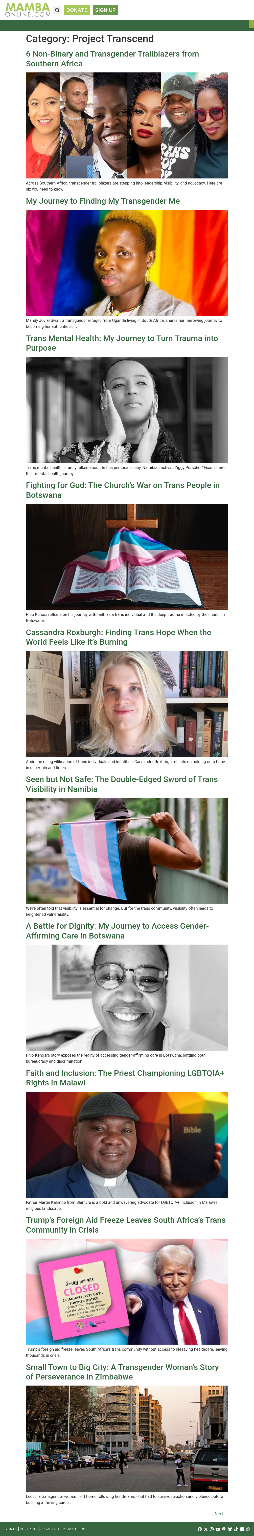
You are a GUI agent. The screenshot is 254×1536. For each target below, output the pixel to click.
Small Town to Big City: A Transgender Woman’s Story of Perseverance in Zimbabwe (122, 1372)
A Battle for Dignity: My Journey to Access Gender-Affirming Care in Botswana (117, 930)
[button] (57, 10)
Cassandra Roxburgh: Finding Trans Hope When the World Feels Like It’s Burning (118, 637)
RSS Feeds (76, 1529)
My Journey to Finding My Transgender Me (103, 201)
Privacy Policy (53, 1529)
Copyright (29, 1529)
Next (221, 1513)
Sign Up (11, 1529)
